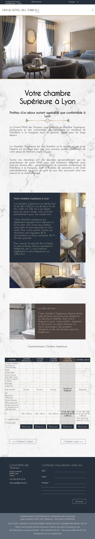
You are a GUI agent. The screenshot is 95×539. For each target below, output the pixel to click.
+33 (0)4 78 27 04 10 (17, 479)
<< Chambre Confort (22, 441)
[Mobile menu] (93, 10)
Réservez (26, 426)
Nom (43, 471)
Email (43, 477)
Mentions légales (65, 516)
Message (45, 483)
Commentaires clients (31, 516)
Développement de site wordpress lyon (48, 534)
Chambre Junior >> (73, 441)
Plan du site (49, 516)
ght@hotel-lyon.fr (20, 483)
